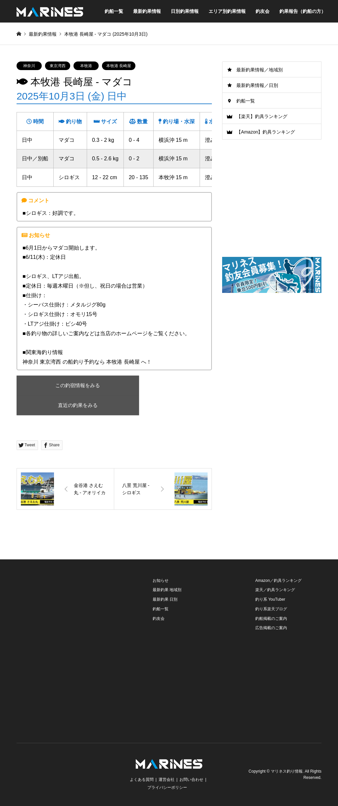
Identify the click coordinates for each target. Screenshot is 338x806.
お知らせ (161, 580)
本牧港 (86, 65)
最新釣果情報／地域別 (259, 69)
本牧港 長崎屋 (118, 65)
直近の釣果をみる (74, 405)
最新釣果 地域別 (167, 590)
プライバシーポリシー (167, 787)
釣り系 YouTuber (270, 599)
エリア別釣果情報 (227, 11)
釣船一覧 (114, 11)
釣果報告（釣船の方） (302, 11)
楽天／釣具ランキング (275, 590)
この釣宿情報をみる (74, 385)
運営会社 (166, 779)
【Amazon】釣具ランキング (265, 132)
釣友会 (262, 11)
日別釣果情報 (185, 11)
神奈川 (29, 65)
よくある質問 (142, 779)
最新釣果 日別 (165, 599)
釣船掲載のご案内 (271, 618)
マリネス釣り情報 (287, 771)
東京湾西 (58, 65)
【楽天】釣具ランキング (261, 116)
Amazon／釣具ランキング (278, 580)
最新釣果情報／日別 (257, 85)
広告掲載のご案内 (271, 628)
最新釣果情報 (147, 11)
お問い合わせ (191, 779)
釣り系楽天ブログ (271, 609)
